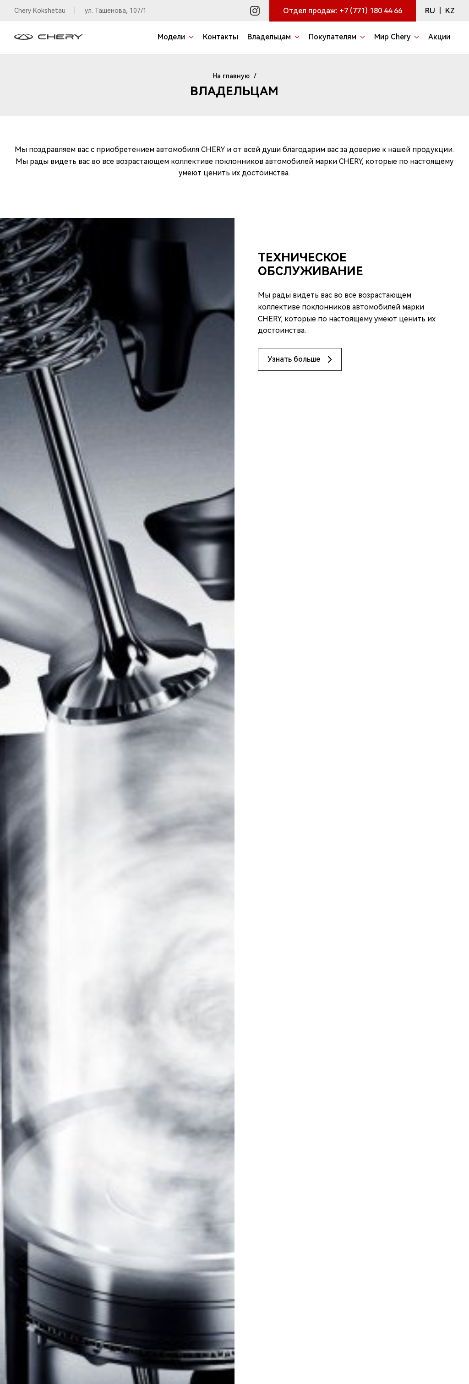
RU (430, 10)
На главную (231, 76)
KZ (450, 10)
